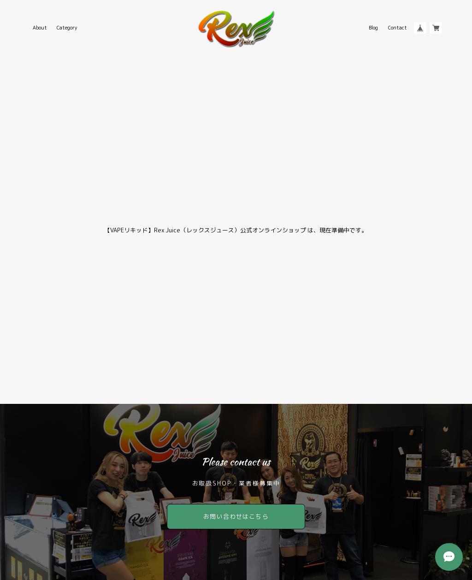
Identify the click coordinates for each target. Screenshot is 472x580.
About (40, 27)
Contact (397, 27)
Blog (373, 27)
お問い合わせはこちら (236, 516)
